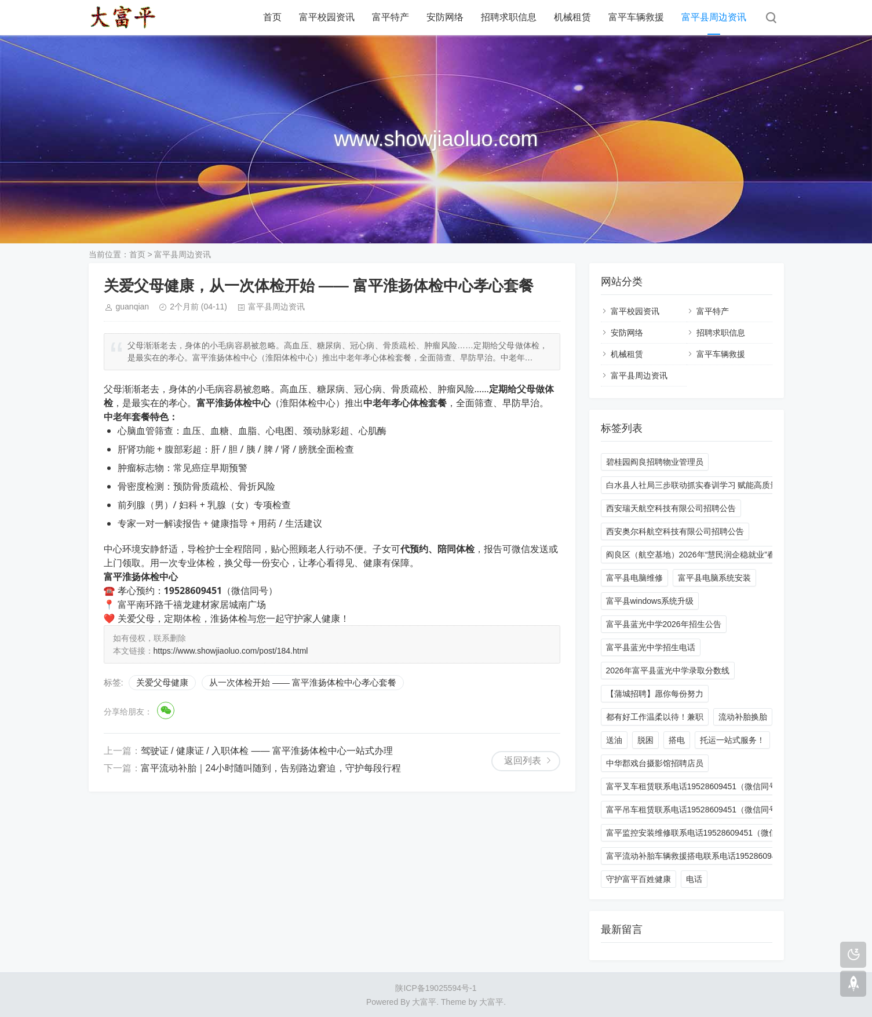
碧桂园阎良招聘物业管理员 (654, 461)
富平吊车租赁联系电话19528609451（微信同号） (696, 809)
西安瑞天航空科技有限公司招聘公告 (671, 508)
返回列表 (522, 761)
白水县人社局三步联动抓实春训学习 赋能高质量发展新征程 (712, 485)
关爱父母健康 (162, 682)
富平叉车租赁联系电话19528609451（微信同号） (696, 786)
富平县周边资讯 (713, 17)
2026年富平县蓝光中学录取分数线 (667, 670)
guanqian (132, 306)
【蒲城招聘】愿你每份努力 (654, 693)
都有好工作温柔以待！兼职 (654, 716)
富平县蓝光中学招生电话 (650, 647)
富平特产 (390, 17)
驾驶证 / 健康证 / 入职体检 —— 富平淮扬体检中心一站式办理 (267, 751)
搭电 (677, 740)
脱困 (645, 740)
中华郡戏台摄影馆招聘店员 (654, 763)
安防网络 (445, 17)
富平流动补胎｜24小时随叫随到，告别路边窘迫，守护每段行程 (271, 768)
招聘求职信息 (509, 17)
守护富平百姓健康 (638, 879)
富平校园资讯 (327, 17)
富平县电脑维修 (634, 577)
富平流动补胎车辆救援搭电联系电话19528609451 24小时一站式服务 (729, 856)
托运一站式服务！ (732, 740)
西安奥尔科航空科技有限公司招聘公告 (675, 531)
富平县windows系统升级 (650, 601)
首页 (272, 17)
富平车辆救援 (636, 17)
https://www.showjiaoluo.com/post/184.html (231, 650)
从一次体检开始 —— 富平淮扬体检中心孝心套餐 (302, 682)
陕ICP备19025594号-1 (435, 988)
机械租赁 (572, 17)
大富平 (491, 1002)
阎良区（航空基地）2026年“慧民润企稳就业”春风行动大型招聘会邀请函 (735, 554)
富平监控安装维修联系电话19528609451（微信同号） (704, 832)
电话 (694, 879)
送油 (614, 740)
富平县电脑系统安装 (714, 577)
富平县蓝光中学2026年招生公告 (663, 624)
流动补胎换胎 (742, 716)
